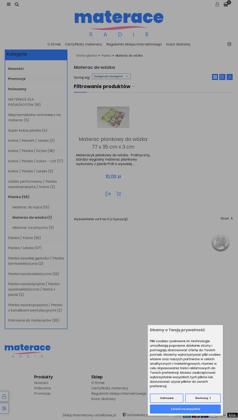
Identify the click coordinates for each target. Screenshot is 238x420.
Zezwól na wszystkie (185, 409)
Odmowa (167, 398)
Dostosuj (201, 398)
